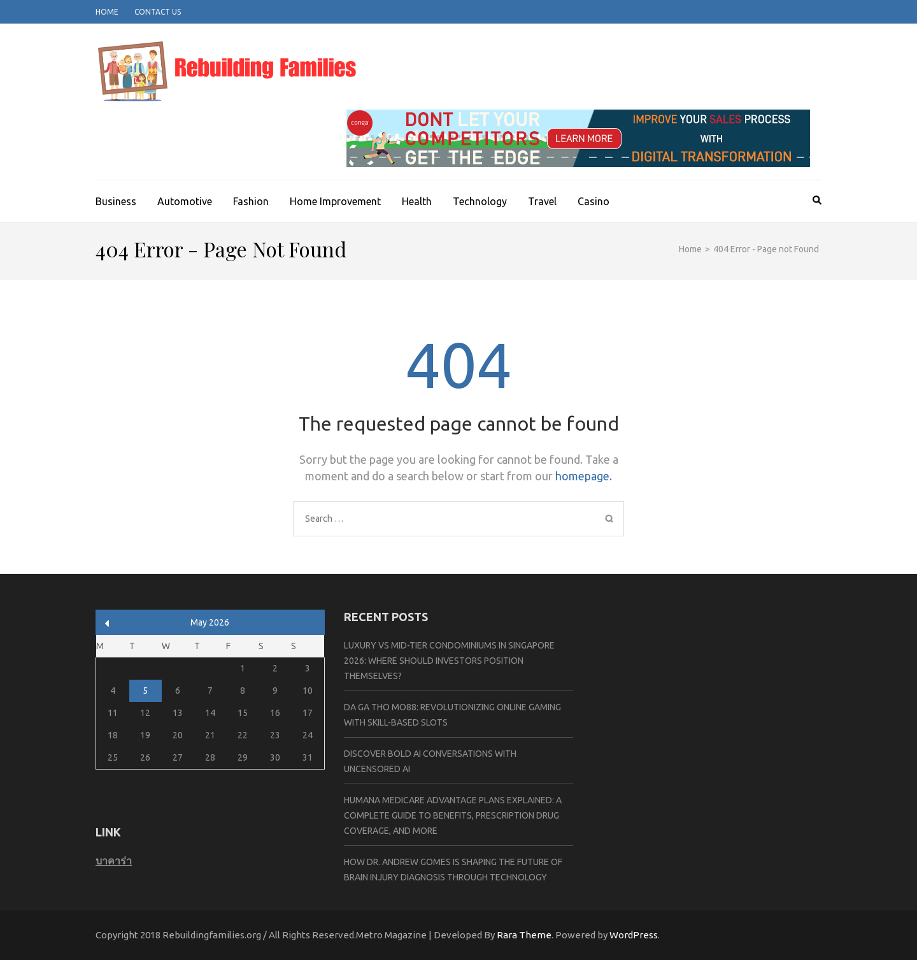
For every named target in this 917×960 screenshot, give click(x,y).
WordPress (633, 934)
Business (116, 201)
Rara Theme (524, 934)
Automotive (184, 201)
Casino (593, 201)
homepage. (583, 475)
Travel (542, 201)
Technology (480, 201)
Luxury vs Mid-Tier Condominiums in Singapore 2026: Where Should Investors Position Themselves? (449, 660)
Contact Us (157, 12)
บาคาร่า (114, 860)
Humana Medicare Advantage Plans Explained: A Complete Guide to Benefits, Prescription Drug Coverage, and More (453, 815)
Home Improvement (335, 201)
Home (107, 12)
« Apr (107, 623)
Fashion (251, 201)
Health (417, 201)
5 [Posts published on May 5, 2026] (145, 690)
